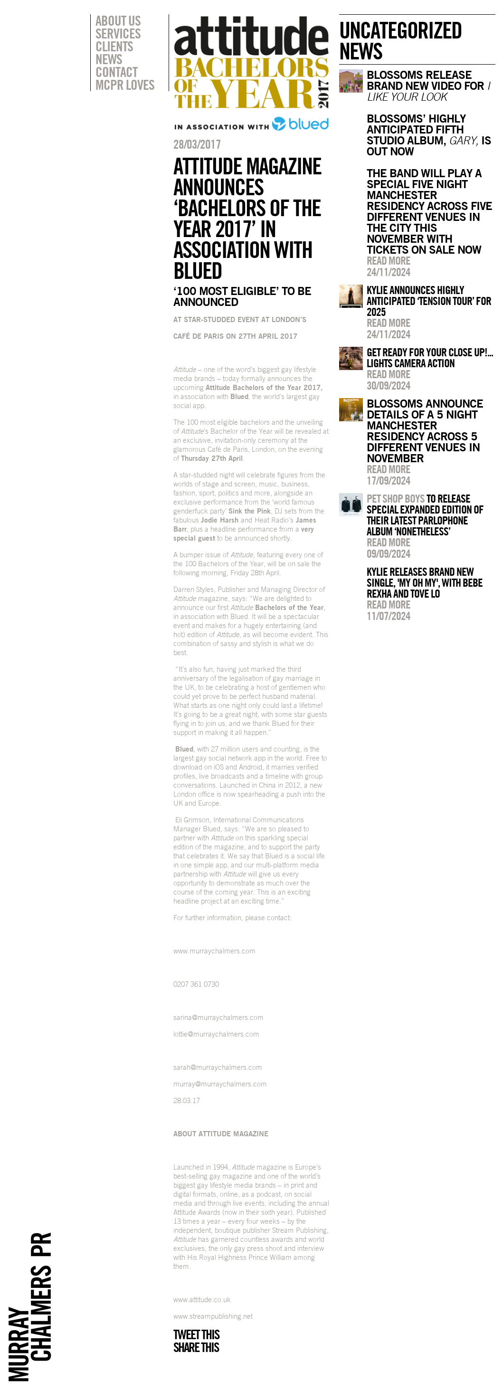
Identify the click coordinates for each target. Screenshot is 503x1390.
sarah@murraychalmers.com (217, 1067)
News (108, 58)
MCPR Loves (124, 84)
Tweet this (196, 1334)
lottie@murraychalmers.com (216, 1033)
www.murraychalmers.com (214, 950)
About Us (118, 20)
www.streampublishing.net (213, 1316)
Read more (388, 260)
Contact (116, 71)
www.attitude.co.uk (202, 1299)
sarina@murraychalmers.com (218, 1017)
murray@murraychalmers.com (220, 1083)
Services (118, 33)
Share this (195, 1347)
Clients (114, 46)
